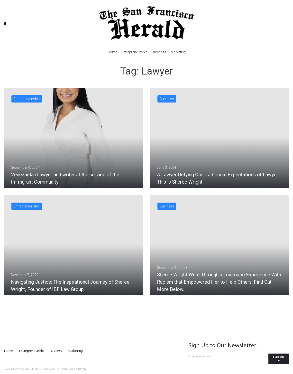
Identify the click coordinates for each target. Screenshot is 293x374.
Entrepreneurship (27, 99)
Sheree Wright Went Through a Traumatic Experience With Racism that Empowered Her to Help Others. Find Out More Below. (219, 282)
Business (167, 99)
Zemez (82, 368)
